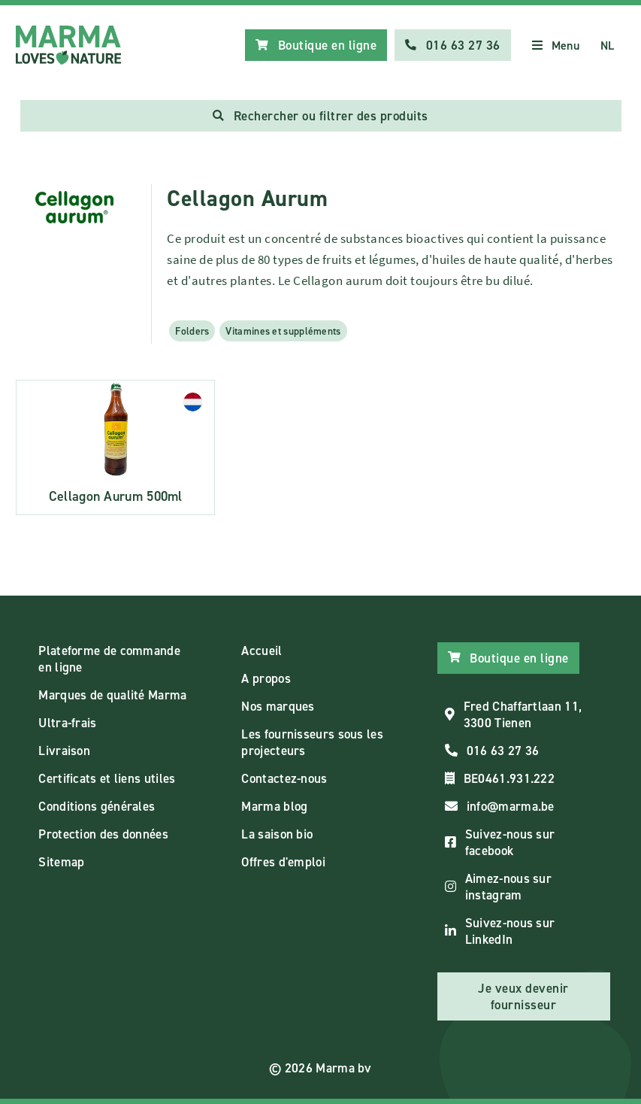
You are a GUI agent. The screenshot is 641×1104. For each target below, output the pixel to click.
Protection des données (103, 834)
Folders (192, 331)
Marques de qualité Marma (112, 695)
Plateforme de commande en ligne (109, 658)
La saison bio (277, 834)
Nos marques (277, 706)
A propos (265, 678)
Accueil (261, 650)
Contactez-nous (284, 778)
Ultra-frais (67, 722)
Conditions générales (96, 806)
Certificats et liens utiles (106, 778)
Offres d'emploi (283, 862)
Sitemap (61, 862)
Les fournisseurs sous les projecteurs (312, 742)
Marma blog (274, 806)
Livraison (64, 750)
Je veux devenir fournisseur (523, 996)
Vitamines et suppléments (282, 331)
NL (607, 45)
